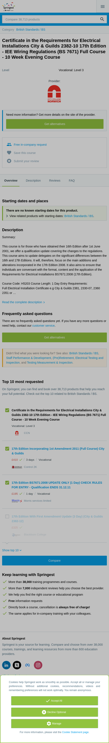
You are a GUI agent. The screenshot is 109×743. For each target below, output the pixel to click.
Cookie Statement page (75, 732)
